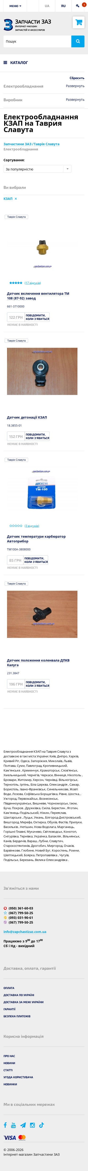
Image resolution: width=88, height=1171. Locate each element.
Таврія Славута (16, 216)
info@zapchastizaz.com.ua (25, 931)
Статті (8, 1070)
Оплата (9, 987)
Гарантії (9, 1009)
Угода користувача (18, 1077)
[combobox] (38, 169)
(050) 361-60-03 (21, 908)
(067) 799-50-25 (21, 913)
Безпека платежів (17, 1016)
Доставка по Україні (19, 995)
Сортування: (14, 160)
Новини (9, 1063)
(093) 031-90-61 (21, 917)
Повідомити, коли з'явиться (37, 317)
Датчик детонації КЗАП (27, 417)
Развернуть (75, 86)
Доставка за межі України (24, 1002)
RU (63, 6)
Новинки (10, 1084)
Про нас (9, 1056)
